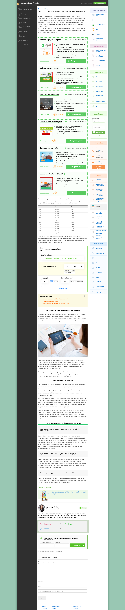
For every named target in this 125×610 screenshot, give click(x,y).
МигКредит (100, 148)
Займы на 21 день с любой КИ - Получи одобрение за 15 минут (67, 481)
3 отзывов (59, 109)
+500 (76, 265)
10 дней (72, 274)
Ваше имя (36, 564)
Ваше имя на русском (42, 525)
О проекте (40, 589)
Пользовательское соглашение (55, 594)
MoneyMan (100, 160)
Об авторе (85, 497)
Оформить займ (78, 57)
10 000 (68, 265)
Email (35, 569)
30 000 (72, 265)
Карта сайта (72, 591)
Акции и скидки (73, 594)
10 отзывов (59, 162)
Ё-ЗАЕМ (100, 154)
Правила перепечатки (90, 596)
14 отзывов (59, 57)
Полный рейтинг (102, 165)
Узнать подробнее (40, 57)
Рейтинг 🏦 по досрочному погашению (95, 591)
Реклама (40, 594)
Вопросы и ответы (73, 589)
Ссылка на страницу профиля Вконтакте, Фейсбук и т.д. (46, 574)
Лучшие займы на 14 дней (46, 294)
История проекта (51, 589)
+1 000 (79, 265)
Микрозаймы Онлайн (26, 3)
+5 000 (82, 265)
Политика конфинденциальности (55, 596)
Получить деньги (78, 136)
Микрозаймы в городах (75, 596)
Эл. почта (55, 525)
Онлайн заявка (103, 3)
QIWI (99, 29)
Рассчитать (62, 281)
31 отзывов (59, 84)
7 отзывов (59, 188)
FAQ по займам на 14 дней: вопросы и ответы (51, 296)
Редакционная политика (91, 589)
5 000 (65, 265)
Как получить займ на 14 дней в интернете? (51, 292)
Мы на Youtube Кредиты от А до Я (94, 594)
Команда (40, 596)
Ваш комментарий (38, 547)
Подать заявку (79, 188)
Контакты (40, 591)
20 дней (76, 274)
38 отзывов (59, 136)
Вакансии (49, 591)
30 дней (81, 274)
